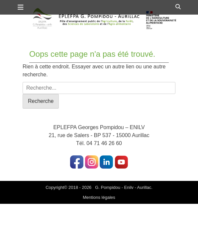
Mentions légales (99, 197)
